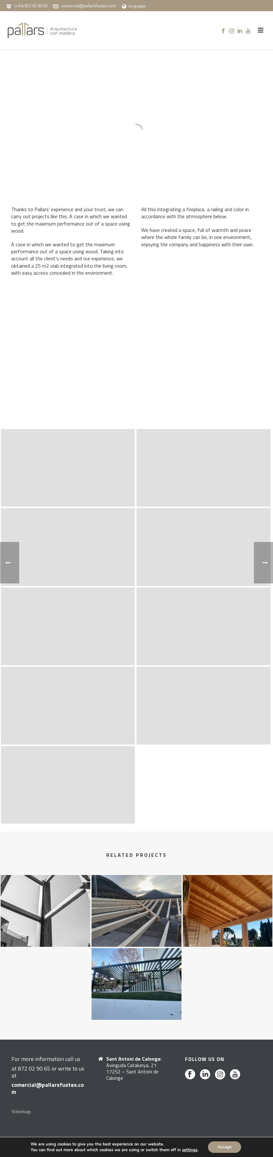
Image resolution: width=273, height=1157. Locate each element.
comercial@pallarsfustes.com (88, 6)
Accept (225, 1147)
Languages (134, 6)
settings (189, 1150)
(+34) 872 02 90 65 (31, 6)
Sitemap (21, 1111)
